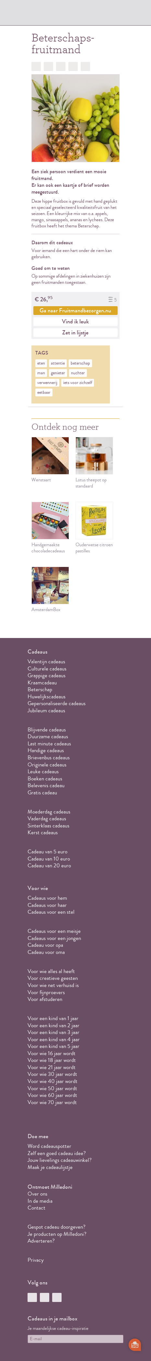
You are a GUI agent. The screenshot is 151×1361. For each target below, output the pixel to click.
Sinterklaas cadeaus (48, 826)
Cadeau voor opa (45, 945)
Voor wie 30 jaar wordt (52, 1074)
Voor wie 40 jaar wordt (52, 1081)
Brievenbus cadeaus (49, 757)
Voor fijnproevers (46, 992)
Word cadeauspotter (49, 1146)
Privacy (36, 1260)
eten (41, 363)
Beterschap (40, 689)
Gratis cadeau (42, 793)
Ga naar (75, 310)
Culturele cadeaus (47, 669)
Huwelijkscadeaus (46, 697)
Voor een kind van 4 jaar (54, 1039)
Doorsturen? (85, 66)
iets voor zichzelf (77, 382)
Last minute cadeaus (49, 744)
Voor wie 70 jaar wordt (52, 1102)
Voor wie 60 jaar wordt (52, 1095)
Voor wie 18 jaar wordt (52, 1060)
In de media (40, 1201)
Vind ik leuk (75, 321)
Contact (36, 1208)
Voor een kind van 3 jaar (53, 1032)
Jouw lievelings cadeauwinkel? (60, 1160)
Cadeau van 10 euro (49, 859)
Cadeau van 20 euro (49, 865)
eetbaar (44, 392)
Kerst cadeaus (43, 832)
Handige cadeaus (46, 750)
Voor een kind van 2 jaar (53, 1025)
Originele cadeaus (47, 765)
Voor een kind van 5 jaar (53, 1046)
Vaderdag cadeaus (47, 818)
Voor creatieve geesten (53, 978)
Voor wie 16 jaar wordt (52, 1053)
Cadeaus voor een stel (51, 912)
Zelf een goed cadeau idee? (57, 1153)
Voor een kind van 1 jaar (53, 1018)
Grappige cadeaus (46, 675)
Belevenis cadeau (46, 785)
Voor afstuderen (45, 999)
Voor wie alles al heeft (51, 971)
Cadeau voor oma (46, 952)
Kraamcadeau (42, 683)
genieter (58, 373)
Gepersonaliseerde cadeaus (57, 703)
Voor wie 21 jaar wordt (52, 1067)
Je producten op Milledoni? (57, 1234)
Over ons (37, 1194)
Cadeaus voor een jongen (55, 938)
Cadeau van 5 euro (47, 852)
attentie (58, 363)
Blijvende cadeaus (47, 730)
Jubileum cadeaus (46, 710)
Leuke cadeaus (43, 771)
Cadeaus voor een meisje (54, 931)
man (41, 373)
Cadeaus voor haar (47, 905)
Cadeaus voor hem (47, 898)
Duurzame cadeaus (48, 736)
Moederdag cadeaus (49, 812)
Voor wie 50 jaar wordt (52, 1088)
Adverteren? (41, 1241)
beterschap (80, 363)
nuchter (78, 373)
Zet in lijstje (75, 332)
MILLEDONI (45, 15)
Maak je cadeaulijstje (50, 1167)
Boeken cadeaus (45, 779)
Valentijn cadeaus (46, 661)
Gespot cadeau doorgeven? (57, 1227)
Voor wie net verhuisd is (53, 985)
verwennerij (47, 382)
